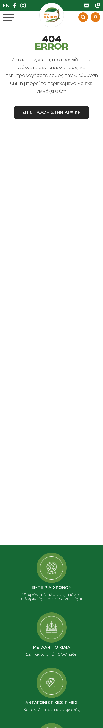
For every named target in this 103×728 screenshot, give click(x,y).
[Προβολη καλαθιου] (94, 17)
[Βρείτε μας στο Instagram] (24, 5)
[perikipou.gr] (51, 15)
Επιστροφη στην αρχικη (51, 112)
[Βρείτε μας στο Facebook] (16, 5)
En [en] (6, 5)
